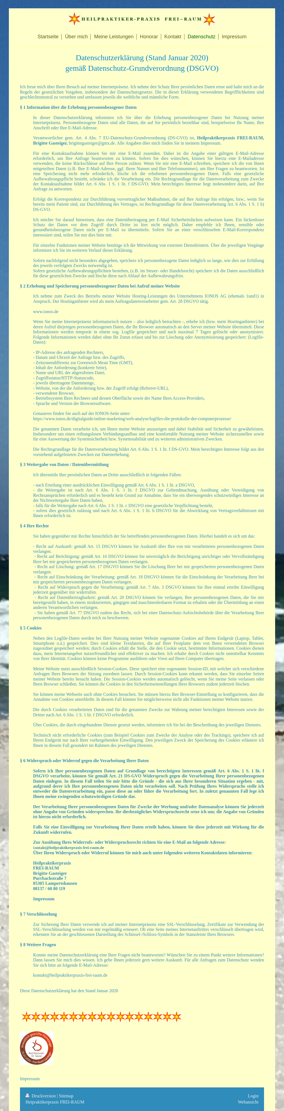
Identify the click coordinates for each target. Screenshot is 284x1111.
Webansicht (248, 1102)
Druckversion (41, 1096)
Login (253, 1096)
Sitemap (66, 1096)
